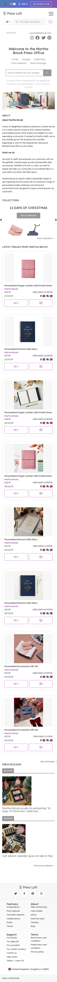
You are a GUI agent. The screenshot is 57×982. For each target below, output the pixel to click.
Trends (10, 926)
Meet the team (37, 918)
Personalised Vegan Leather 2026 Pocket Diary (28, 285)
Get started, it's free (41, 4)
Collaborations (13, 918)
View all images (48, 761)
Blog (33, 926)
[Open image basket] (50, 22)
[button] (5, 4)
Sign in (23, 4)
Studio (9, 922)
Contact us (12, 953)
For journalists (13, 945)
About (34, 914)
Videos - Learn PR (15, 960)
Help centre (12, 957)
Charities (35, 922)
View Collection (28, 215)
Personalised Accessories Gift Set (21, 666)
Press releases (13, 911)
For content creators (16, 949)
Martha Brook (11, 289)
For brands (12, 937)
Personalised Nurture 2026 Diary (20, 349)
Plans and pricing (39, 907)
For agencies (13, 941)
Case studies (37, 911)
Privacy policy (37, 951)
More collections (46, 238)
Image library (13, 907)
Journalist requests (15, 914)
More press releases (44, 865)
